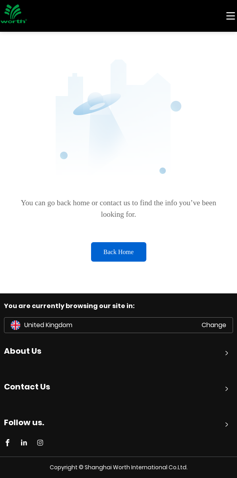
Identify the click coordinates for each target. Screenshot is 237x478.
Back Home (118, 252)
